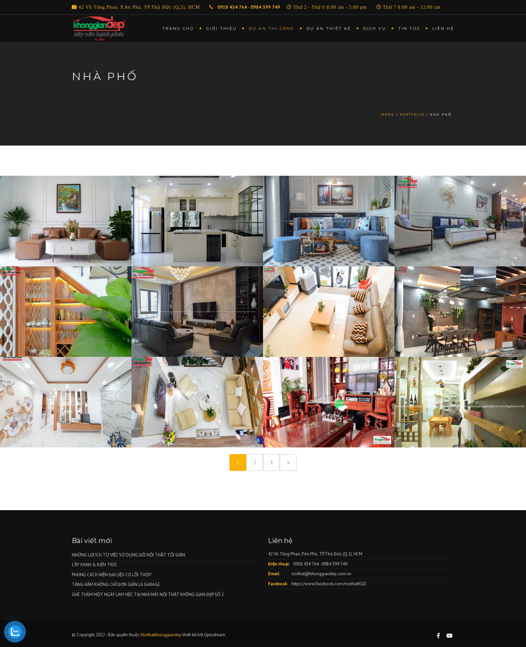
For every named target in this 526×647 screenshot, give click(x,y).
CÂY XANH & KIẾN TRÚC (95, 565)
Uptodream (214, 635)
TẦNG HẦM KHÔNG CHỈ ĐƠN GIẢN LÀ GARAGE (116, 584)
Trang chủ (178, 28)
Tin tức (409, 28)
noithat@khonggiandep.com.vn (321, 574)
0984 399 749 (265, 7)
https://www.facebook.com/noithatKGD (329, 584)
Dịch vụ (374, 28)
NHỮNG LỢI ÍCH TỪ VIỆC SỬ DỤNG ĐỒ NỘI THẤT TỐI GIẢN (128, 555)
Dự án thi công (272, 28)
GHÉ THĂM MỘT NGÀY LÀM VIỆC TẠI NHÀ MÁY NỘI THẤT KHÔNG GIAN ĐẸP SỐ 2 (148, 594)
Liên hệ (443, 28)
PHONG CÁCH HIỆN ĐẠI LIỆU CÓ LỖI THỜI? (111, 575)
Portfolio (412, 114)
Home (387, 114)
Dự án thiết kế (329, 28)
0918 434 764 (231, 7)
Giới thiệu (221, 28)
